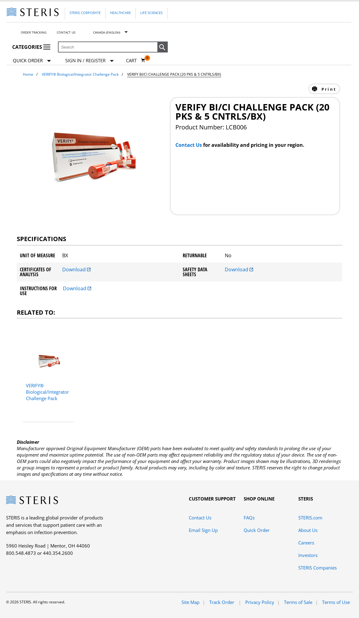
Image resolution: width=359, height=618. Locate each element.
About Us (308, 530)
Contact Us (66, 32)
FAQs (249, 518)
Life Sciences (151, 12)
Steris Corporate (85, 12)
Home (28, 74)
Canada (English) (106, 32)
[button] (162, 47)
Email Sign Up (203, 530)
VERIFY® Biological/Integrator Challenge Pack (80, 74)
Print (328, 89)
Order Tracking (33, 32)
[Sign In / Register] (89, 60)
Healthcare (120, 12)
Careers (306, 543)
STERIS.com (310, 518)
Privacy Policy (259, 602)
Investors (308, 555)
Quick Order (32, 60)
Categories (31, 47)
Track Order (222, 602)
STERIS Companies (317, 568)
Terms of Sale (298, 602)
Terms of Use (336, 602)
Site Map (190, 602)
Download (76, 269)
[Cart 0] (135, 60)
